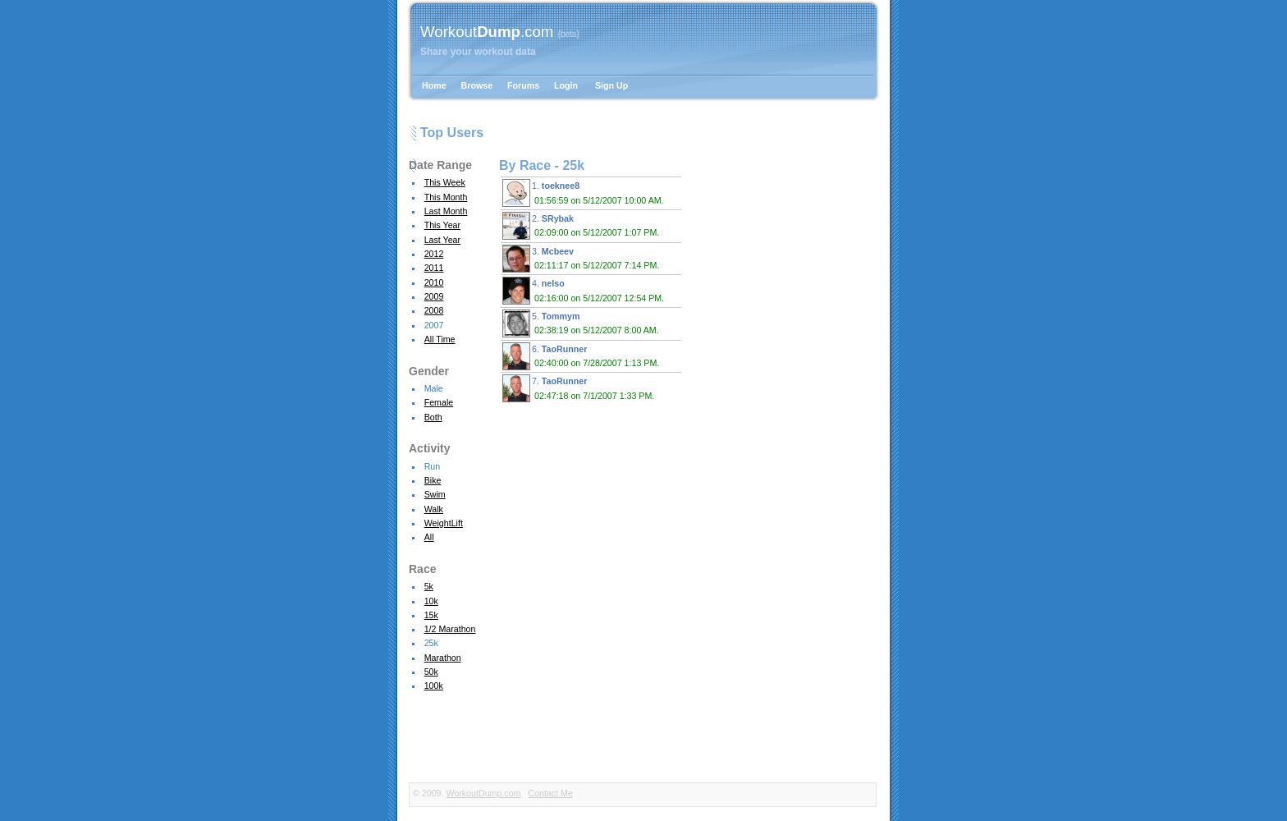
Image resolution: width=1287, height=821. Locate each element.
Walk (433, 509)
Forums (523, 85)
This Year (442, 225)
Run (432, 466)
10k (431, 601)
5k (428, 586)
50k (431, 672)
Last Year (442, 240)
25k (431, 643)
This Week (444, 182)
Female (439, 402)
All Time (440, 339)
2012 (434, 254)
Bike (433, 480)
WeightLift (443, 523)
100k (433, 685)
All (429, 537)
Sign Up (611, 85)
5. (583, 323)
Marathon (442, 658)
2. (583, 226)
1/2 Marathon (450, 629)
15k (431, 615)
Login (566, 85)
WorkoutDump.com (483, 793)
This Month (446, 197)
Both (433, 417)
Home (434, 85)
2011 (434, 268)
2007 (434, 325)
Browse (477, 85)
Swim (435, 494)
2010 (434, 282)
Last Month (446, 211)
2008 (434, 310)
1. (585, 193)
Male (433, 388)
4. (585, 291)
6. (583, 356)
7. (580, 388)
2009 (434, 296)
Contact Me (550, 793)
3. (583, 259)
